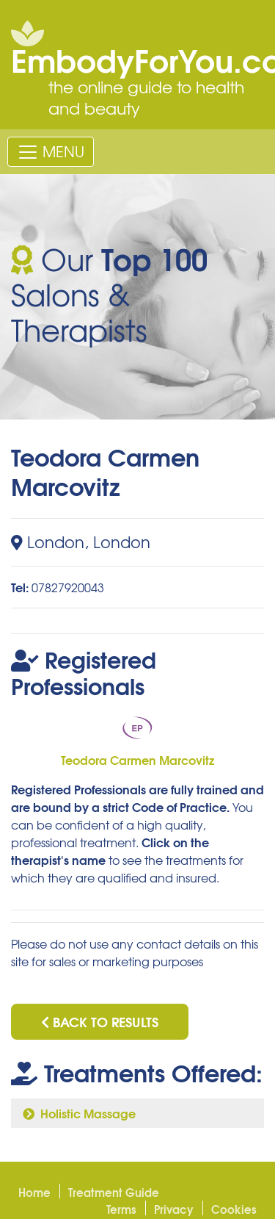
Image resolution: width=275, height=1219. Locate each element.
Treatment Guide (113, 1192)
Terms (121, 1209)
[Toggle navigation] (50, 151)
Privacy (174, 1209)
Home (34, 1192)
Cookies (234, 1209)
